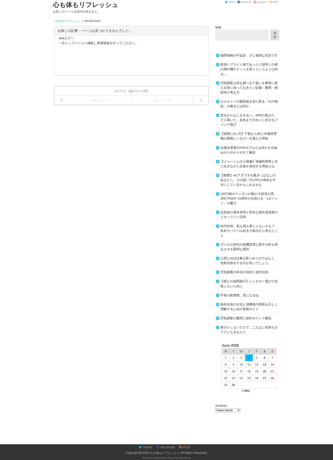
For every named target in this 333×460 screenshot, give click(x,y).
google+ (261, 2)
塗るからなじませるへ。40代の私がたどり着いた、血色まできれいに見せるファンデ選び (249, 120)
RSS (274, 2)
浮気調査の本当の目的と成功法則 (244, 272)
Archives (221, 405)
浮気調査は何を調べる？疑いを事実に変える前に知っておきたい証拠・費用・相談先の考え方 (249, 87)
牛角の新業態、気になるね (239, 295)
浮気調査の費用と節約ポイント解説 (245, 318)
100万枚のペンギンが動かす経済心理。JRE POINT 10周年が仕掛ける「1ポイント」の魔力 (249, 198)
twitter (230, 2)
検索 (218, 27)
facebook (245, 2)
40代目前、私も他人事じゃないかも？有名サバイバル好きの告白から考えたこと (249, 230)
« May (245, 390)
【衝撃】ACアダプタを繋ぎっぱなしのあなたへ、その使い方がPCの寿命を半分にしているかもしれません (248, 180)
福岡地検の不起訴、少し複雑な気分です (249, 55)
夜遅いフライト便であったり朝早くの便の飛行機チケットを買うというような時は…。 (249, 69)
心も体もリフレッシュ (165, 452)
